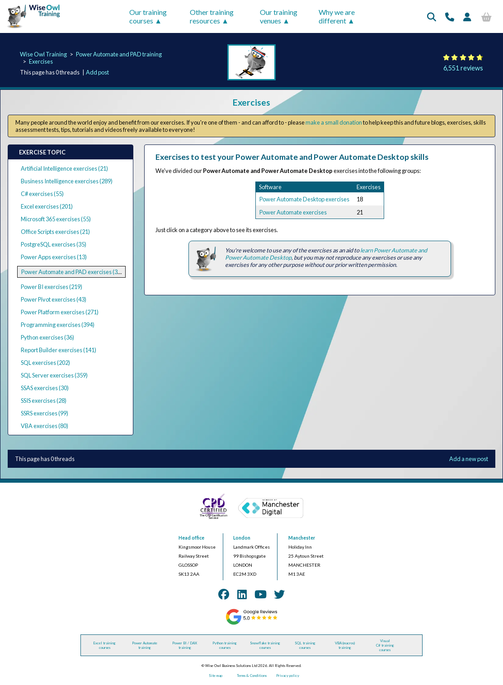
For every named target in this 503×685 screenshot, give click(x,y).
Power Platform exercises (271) (60, 312)
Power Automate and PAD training (119, 54)
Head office (191, 538)
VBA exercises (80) (44, 425)
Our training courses (148, 16)
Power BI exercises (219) (51, 286)
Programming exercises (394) (57, 324)
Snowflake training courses (265, 645)
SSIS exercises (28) (43, 400)
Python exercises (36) (47, 337)
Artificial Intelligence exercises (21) (64, 168)
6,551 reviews (463, 68)
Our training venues (278, 16)
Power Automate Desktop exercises (304, 199)
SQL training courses (305, 645)
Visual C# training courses (385, 645)
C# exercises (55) (42, 193)
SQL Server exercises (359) (54, 375)
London (241, 538)
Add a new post (468, 458)
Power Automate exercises (293, 212)
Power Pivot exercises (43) (53, 299)
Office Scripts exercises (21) (55, 231)
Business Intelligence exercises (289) (67, 181)
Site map (215, 675)
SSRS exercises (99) (44, 413)
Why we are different (337, 16)
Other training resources (212, 16)
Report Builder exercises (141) (58, 350)
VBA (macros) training (345, 645)
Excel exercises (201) (47, 206)
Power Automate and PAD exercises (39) (71, 271)
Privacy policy (287, 675)
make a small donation (334, 122)
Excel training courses (104, 645)
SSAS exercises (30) (45, 387)
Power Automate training (144, 645)
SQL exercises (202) (45, 362)
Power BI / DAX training (184, 645)
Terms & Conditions (252, 675)
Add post (97, 72)
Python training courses (224, 645)
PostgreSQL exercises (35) (53, 244)
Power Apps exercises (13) (54, 257)
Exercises (41, 61)
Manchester (301, 538)
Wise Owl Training (43, 54)
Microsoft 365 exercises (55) (56, 219)
